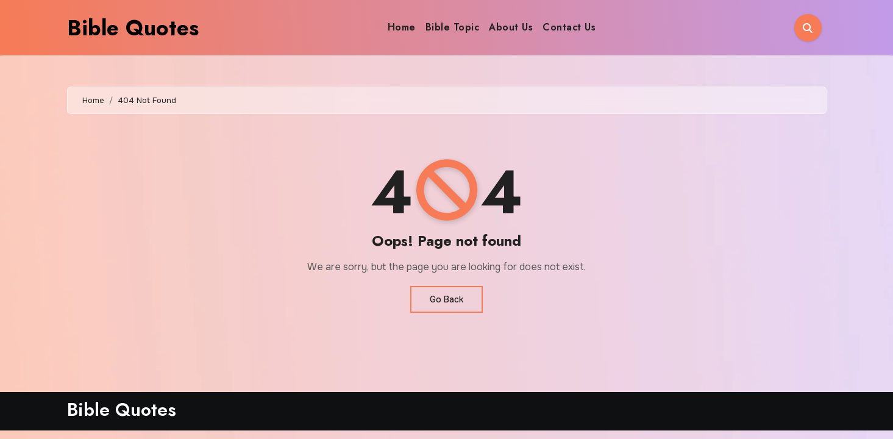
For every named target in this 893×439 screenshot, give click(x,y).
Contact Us (569, 27)
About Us (511, 27)
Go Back (446, 299)
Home (402, 27)
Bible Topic (452, 27)
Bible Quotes (133, 28)
